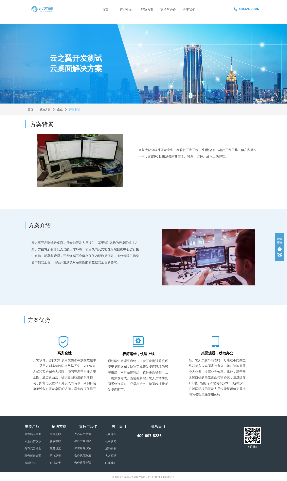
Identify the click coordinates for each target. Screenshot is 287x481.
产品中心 (126, 9)
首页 (105, 9)
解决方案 (147, 9)
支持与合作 (168, 9)
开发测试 (74, 109)
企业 (60, 109)
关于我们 (189, 9)
